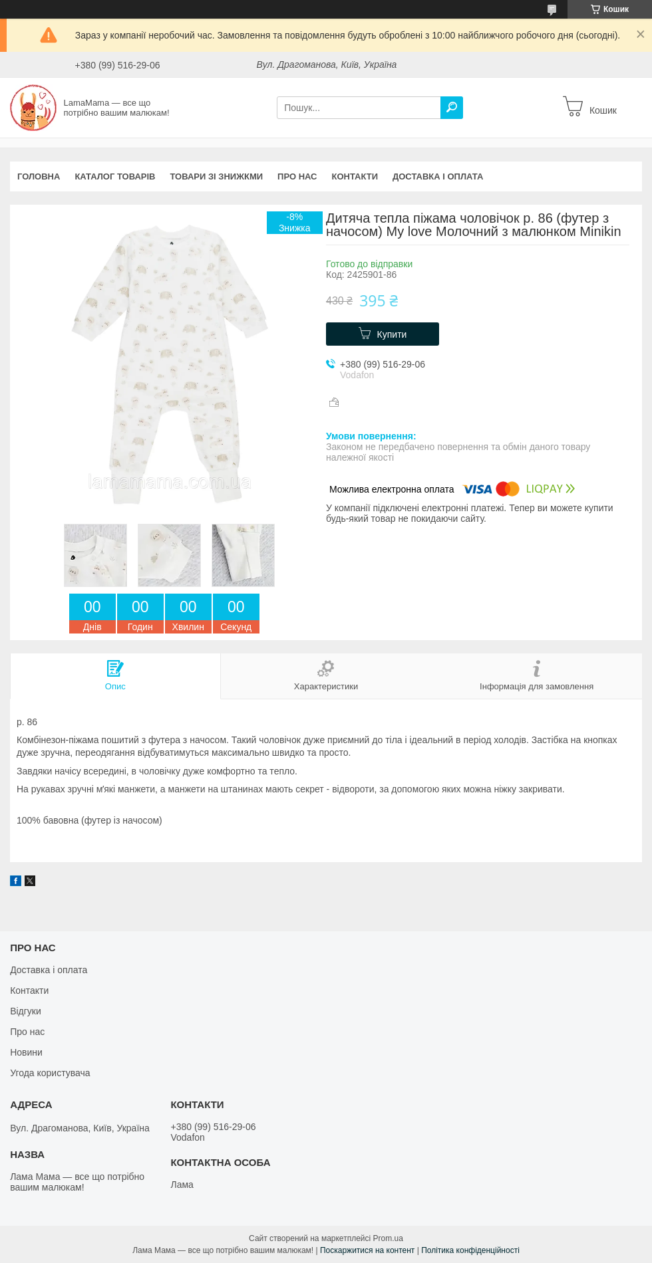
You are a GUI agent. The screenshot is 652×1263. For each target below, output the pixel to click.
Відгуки (25, 1011)
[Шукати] (451, 107)
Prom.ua (388, 1238)
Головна (38, 176)
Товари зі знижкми (216, 176)
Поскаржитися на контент (367, 1250)
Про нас (297, 176)
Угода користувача (50, 1073)
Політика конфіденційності (470, 1250)
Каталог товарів (115, 176)
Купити (392, 334)
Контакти (355, 176)
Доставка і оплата (438, 176)
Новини (26, 1052)
